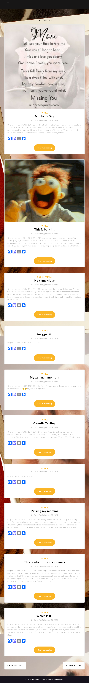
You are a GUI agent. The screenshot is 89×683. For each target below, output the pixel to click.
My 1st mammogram (44, 377)
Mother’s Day (44, 116)
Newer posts (74, 665)
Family (44, 113)
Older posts (15, 665)
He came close (44, 280)
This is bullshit (44, 229)
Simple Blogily (59, 679)
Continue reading (44, 148)
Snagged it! (45, 334)
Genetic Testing (44, 423)
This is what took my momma (44, 562)
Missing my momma (44, 511)
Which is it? (44, 616)
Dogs (40, 277)
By (38, 120)
